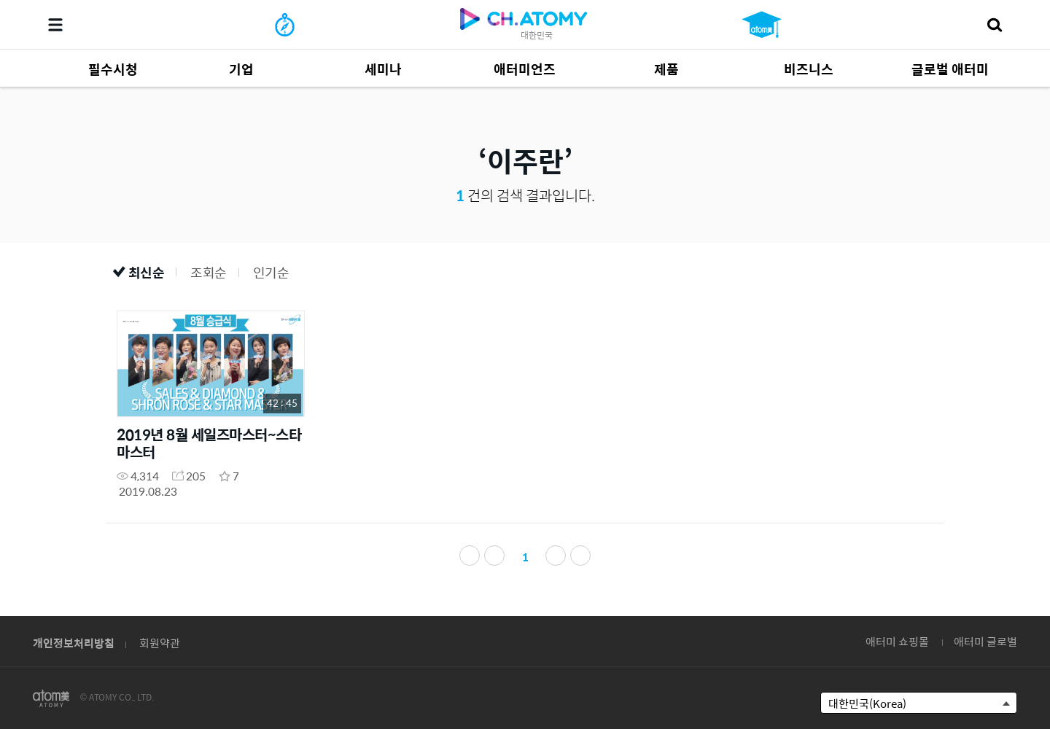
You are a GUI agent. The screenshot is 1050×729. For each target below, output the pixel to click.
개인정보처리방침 (73, 642)
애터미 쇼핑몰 (897, 641)
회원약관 (159, 642)
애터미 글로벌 (985, 641)
